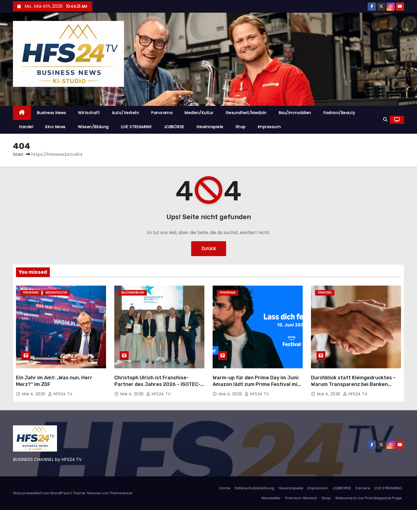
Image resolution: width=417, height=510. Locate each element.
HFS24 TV (60, 394)
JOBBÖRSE (174, 127)
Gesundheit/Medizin (246, 113)
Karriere (363, 488)
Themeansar (121, 493)
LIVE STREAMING (136, 127)
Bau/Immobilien (295, 113)
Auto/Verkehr (125, 113)
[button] (385, 119)
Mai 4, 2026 (34, 394)
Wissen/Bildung (93, 127)
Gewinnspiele (209, 127)
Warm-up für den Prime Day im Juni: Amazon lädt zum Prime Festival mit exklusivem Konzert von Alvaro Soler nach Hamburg (257, 388)
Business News (51, 113)
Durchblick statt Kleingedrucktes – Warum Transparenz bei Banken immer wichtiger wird (353, 384)
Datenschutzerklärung (254, 488)
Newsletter (271, 498)
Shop (240, 127)
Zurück (208, 248)
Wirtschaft (89, 113)
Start (18, 154)
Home (224, 488)
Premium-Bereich (301, 498)
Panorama (161, 113)
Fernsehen (31, 293)
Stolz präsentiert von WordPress (42, 493)
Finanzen (325, 293)
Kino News (55, 127)
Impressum (269, 127)
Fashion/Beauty (339, 113)
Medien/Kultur (199, 113)
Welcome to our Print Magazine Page (368, 498)
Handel (26, 127)
